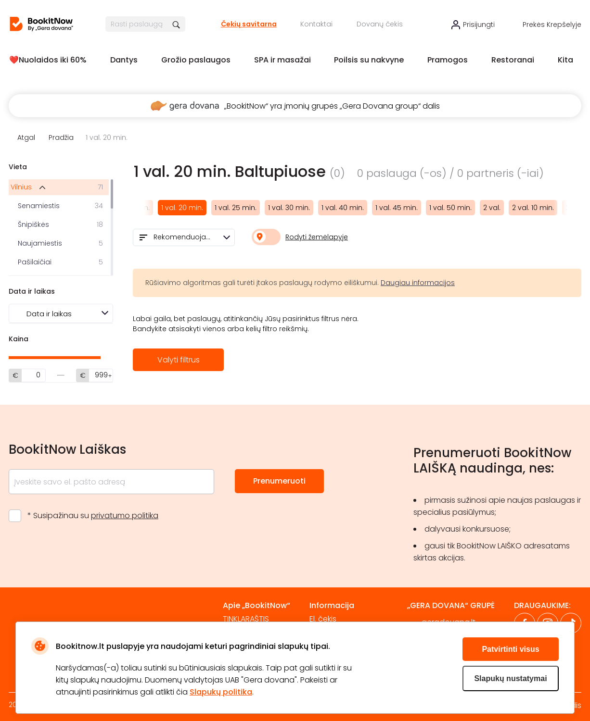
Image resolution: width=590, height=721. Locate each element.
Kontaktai (316, 24)
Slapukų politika (221, 691)
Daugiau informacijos (418, 282)
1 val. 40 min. (342, 207)
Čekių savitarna (249, 24)
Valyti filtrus (178, 359)
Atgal (26, 137)
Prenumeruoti (279, 480)
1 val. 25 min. (236, 207)
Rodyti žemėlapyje (316, 237)
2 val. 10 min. (533, 207)
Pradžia (61, 137)
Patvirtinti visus (510, 649)
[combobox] (184, 237)
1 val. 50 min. (450, 207)
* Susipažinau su (92, 515)
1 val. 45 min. (396, 207)
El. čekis (322, 618)
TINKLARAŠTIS (246, 618)
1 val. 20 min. (182, 207)
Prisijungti (479, 24)
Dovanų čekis (380, 24)
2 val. (491, 207)
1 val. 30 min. (289, 207)
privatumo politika (124, 515)
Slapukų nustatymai (510, 678)
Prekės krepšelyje (552, 24)
